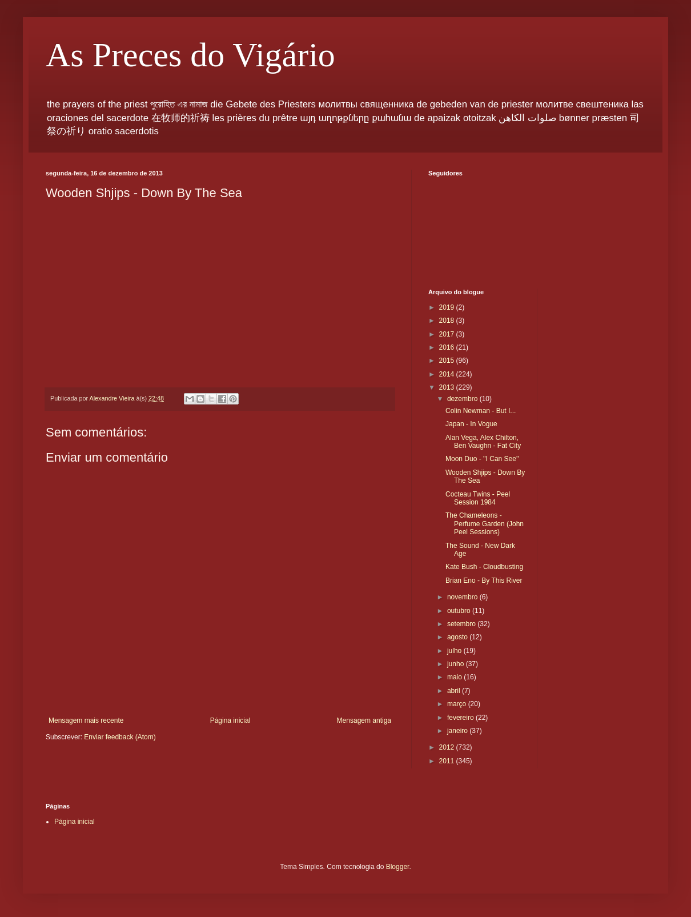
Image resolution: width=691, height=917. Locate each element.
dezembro (463, 399)
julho (455, 651)
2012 (447, 747)
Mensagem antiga (364, 720)
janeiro (458, 731)
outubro (459, 611)
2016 (447, 347)
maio (455, 677)
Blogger (397, 867)
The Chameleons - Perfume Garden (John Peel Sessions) (484, 523)
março (457, 704)
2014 (447, 374)
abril (454, 691)
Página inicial (230, 720)
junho (456, 664)
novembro (463, 597)
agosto (458, 637)
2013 (447, 387)
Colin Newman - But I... (480, 411)
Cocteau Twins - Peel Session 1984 (477, 498)
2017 (447, 334)
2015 (447, 361)
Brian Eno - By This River (484, 580)
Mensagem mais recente (86, 720)
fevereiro (461, 718)
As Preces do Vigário (190, 55)
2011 (447, 761)
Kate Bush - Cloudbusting (484, 567)
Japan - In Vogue (471, 424)
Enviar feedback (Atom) (119, 737)
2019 (447, 307)
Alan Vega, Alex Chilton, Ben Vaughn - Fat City (483, 442)
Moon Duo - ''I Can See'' (482, 459)
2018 (447, 321)
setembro (462, 624)
